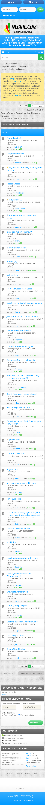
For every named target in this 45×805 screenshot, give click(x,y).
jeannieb (18, 456)
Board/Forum (11, 63)
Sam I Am (18, 362)
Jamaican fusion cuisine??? (19, 231)
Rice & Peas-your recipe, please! (21, 394)
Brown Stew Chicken (16, 649)
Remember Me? (9, 15)
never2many (19, 186)
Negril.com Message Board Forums (15, 66)
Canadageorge (20, 501)
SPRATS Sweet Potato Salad (19, 288)
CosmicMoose (20, 250)
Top (41, 678)
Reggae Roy (19, 651)
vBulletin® (22, 795)
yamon (17, 442)
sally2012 (18, 544)
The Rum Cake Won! (16, 453)
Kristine (17, 624)
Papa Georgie (20, 202)
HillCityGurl (18, 380)
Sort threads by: (29, 704)
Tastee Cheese (13, 183)
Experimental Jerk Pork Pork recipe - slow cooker (24, 422)
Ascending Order (9, 715)
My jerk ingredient (15, 153)
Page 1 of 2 (23, 106)
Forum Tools (7, 125)
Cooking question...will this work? (22, 621)
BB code (29, 753)
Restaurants (15, 45)
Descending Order (26, 715)
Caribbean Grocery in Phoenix (21, 360)
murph (17, 608)
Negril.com (20, 789)
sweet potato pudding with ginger (23, 558)
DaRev (17, 531)
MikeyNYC (18, 172)
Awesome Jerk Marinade (18, 407)
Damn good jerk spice (17, 605)
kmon (17, 396)
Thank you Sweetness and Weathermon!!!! (19, 574)
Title (4, 132)
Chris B (17, 264)
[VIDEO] (29, 760)
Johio (16, 305)
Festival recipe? (14, 138)
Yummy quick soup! (16, 635)
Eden (16, 578)
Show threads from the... (11, 704)
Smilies (28, 756)
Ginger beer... (15, 199)
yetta (16, 485)
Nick (16, 291)
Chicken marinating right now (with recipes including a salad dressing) (23, 513)
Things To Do (29, 45)
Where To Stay (17, 43)
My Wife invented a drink (18, 528)
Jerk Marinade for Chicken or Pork (22, 316)
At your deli (12, 469)
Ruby (4, 694)
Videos (8, 40)
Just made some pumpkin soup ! (22, 483)
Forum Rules (31, 766)
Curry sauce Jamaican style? (20, 346)
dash (16, 234)
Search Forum (20, 125)
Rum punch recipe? (18, 247)
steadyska (18, 560)
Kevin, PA (18, 333)
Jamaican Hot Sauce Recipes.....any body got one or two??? (23, 377)
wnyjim (17, 349)
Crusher (17, 319)
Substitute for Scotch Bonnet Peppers (24, 302)
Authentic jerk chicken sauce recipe (21, 216)
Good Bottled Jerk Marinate (20, 330)
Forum (16, 40)
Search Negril (19, 38)
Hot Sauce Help (14, 498)
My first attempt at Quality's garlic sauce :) (24, 168)
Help (11, 2)
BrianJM (17, 220)
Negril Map (33, 38)
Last (41, 106)
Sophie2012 (19, 277)
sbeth (17, 426)
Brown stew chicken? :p (17, 591)
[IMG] (28, 758)
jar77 (16, 472)
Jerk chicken (12, 275)
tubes (17, 156)
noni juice (11, 542)
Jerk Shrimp (14, 439)
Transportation (34, 43)
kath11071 (18, 140)
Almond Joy (12, 261)
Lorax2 (17, 410)
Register (34, 2)
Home (8, 38)
